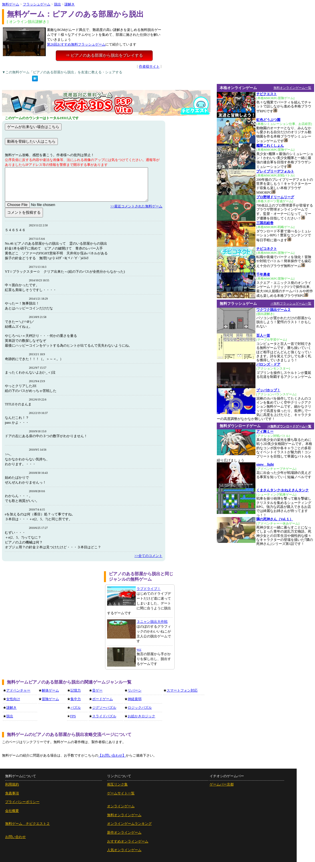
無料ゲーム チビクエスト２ (27, 824)
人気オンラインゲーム (124, 850)
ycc (139, 649)
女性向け (13, 699)
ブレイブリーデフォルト (275, 171)
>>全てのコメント (148, 556)
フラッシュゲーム (36, 4)
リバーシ (134, 690)
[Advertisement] (51, 611)
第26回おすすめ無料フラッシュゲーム (76, 44)
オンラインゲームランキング (129, 824)
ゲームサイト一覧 (121, 793)
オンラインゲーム (121, 806)
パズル (75, 708)
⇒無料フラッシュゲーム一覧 (290, 303)
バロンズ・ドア (268, 364)
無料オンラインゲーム (124, 815)
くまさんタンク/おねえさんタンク (282, 490)
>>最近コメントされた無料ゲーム (136, 206)
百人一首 (263, 335)
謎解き (69, 4)
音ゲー (97, 690)
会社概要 (12, 811)
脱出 (57, 4)
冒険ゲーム (50, 699)
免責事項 (12, 793)
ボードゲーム (102, 699)
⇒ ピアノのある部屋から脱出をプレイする (104, 55)
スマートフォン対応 (182, 690)
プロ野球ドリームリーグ (275, 197)
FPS (73, 716)
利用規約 (12, 784)
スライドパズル (104, 716)
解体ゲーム (50, 690)
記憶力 (75, 690)
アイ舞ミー (264, 431)
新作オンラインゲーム (124, 832)
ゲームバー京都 (222, 784)
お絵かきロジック (141, 716)
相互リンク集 (117, 784)
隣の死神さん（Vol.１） (274, 519)
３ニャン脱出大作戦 (152, 622)
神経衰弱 (134, 699)
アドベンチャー (18, 690)
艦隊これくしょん (270, 146)
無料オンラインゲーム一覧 (292, 87)
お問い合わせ (15, 837)
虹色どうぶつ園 (268, 120)
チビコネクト (266, 249)
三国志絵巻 (264, 223)
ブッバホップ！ (268, 390)
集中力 (75, 699)
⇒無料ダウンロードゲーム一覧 (289, 426)
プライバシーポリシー (22, 802)
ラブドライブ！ (149, 589)
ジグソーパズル (104, 708)
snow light (265, 464)
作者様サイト (149, 66)
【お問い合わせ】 (112, 755)
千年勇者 (263, 274)
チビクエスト (266, 94)
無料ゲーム (10, 4)
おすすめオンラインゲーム (127, 841)
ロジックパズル (140, 708)
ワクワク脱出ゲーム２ (273, 310)
